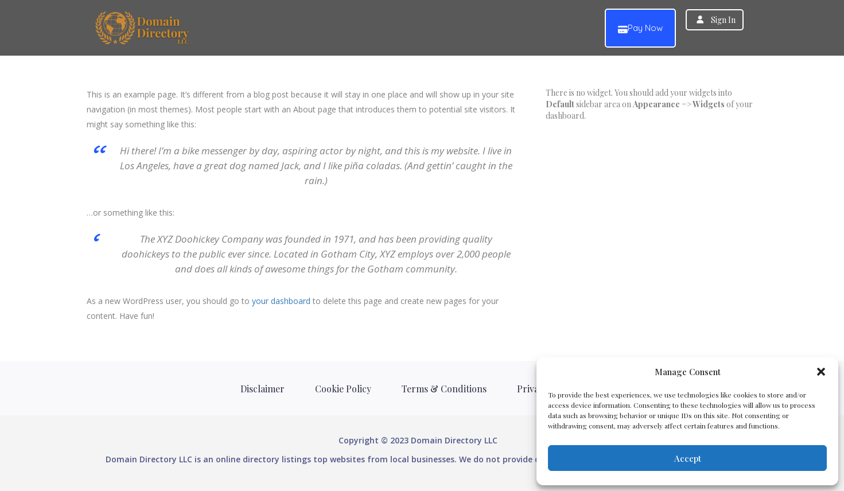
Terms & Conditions (444, 389)
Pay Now (640, 28)
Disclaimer (262, 389)
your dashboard (281, 300)
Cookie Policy (343, 389)
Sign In (723, 19)
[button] (821, 371)
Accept (687, 458)
